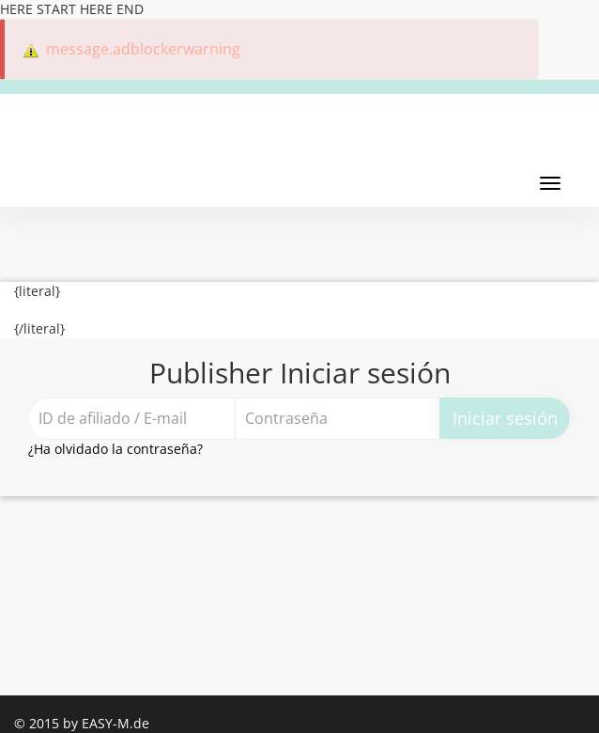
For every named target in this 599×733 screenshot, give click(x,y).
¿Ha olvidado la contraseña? (115, 449)
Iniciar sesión (505, 418)
